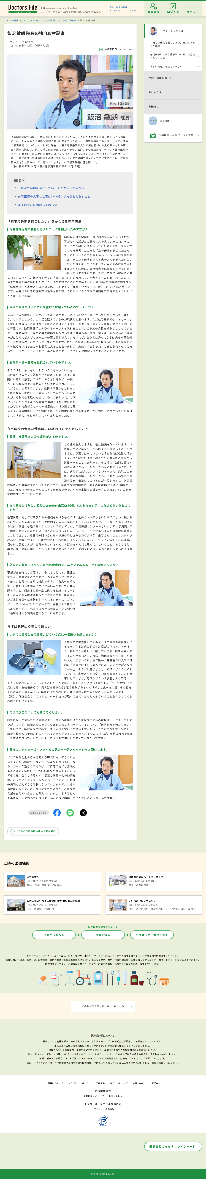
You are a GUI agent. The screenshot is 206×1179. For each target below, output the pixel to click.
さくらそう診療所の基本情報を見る (36, 831)
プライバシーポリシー (79, 1083)
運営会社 (156, 1083)
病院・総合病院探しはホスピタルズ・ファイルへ (123, 9)
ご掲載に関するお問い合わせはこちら (103, 1006)
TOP (6, 20)
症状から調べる (54, 935)
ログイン (96, 1109)
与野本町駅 (49, 20)
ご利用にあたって (54, 1083)
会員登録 (110, 1109)
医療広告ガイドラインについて (112, 1083)
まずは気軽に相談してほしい (37, 205)
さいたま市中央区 (31, 20)
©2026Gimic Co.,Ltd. (103, 1173)
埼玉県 (15, 20)
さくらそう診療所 (67, 20)
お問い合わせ (140, 1083)
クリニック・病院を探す (152, 935)
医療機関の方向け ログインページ (172, 1146)
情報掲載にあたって (93, 1096)
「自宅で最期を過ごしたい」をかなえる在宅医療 (51, 188)
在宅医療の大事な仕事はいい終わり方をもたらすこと (54, 196)
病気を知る (103, 935)
